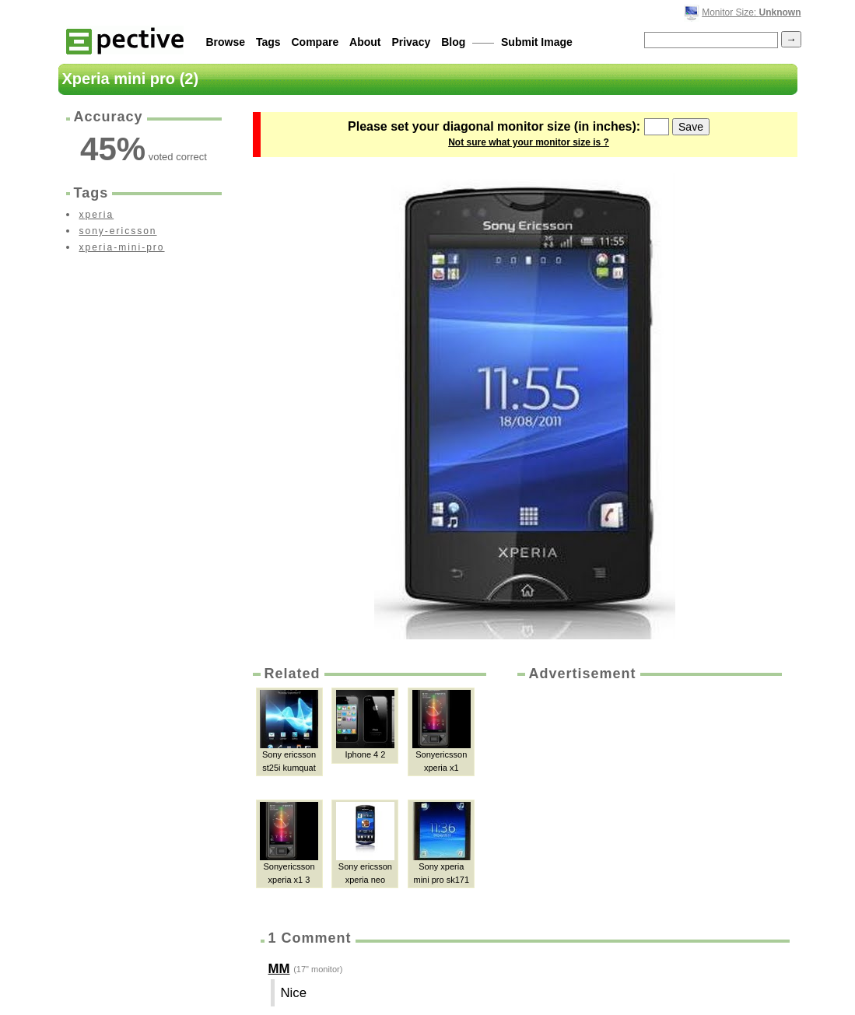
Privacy (410, 42)
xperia (96, 214)
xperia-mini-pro (122, 247)
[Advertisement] (648, 800)
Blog (453, 42)
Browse (226, 42)
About (364, 42)
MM (279, 968)
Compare (315, 42)
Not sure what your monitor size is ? (528, 142)
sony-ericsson (118, 231)
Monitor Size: (751, 12)
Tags (268, 42)
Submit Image (537, 42)
